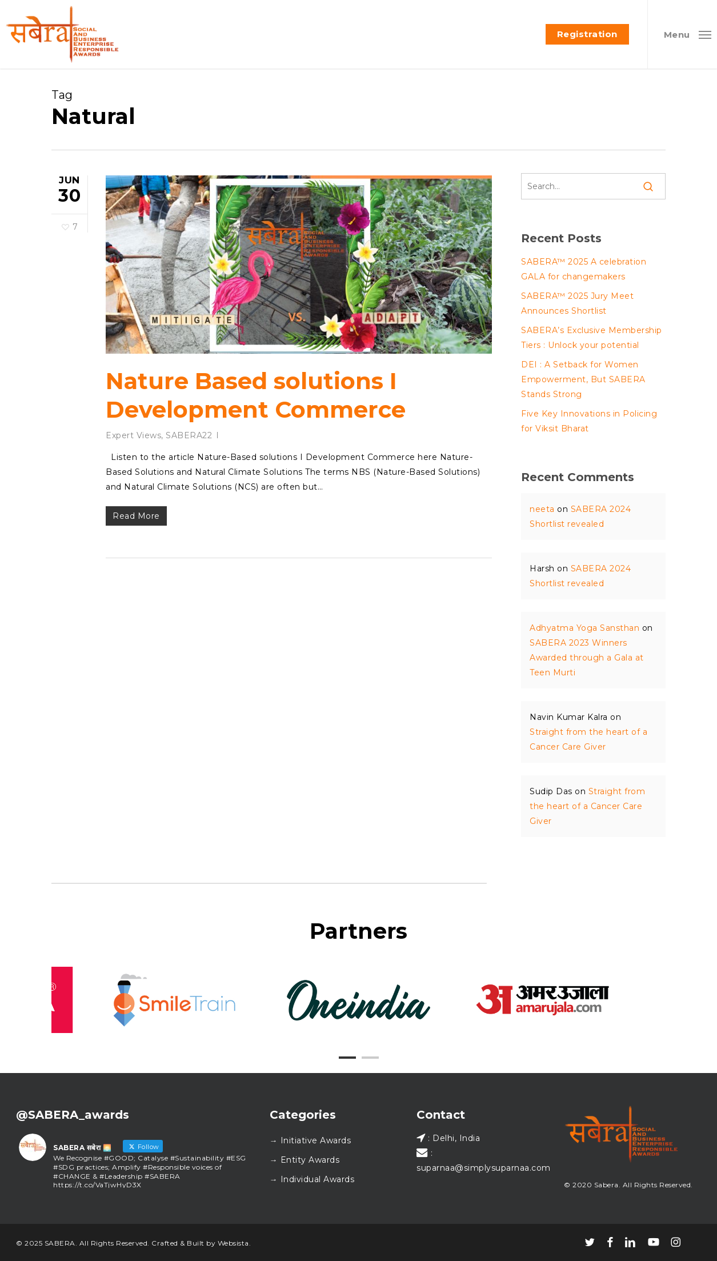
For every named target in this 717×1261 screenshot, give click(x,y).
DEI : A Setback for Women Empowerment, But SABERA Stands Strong (583, 379)
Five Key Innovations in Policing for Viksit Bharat (589, 421)
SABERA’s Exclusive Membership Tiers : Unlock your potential (591, 337)
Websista (233, 1243)
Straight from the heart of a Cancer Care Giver (587, 806)
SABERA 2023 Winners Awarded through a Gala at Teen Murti (587, 658)
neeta (542, 509)
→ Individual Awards (312, 1179)
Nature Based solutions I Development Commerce (256, 395)
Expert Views (133, 435)
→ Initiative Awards (310, 1140)
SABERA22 (189, 435)
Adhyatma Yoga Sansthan (584, 628)
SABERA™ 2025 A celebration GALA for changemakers (583, 269)
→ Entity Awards (305, 1160)
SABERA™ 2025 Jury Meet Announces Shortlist (577, 303)
